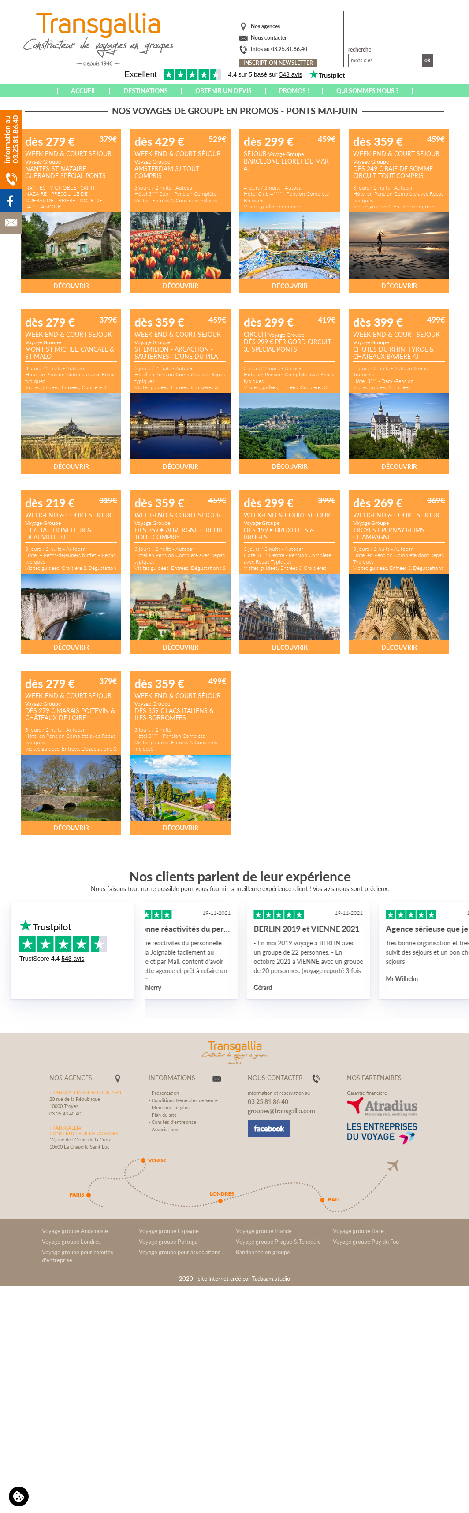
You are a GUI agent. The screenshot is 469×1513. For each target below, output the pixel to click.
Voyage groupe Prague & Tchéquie (278, 1241)
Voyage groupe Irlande (264, 1230)
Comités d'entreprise (174, 1122)
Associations (165, 1129)
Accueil (83, 90)
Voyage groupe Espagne (169, 1230)
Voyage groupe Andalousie (75, 1230)
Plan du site (164, 1115)
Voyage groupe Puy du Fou (366, 1241)
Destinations (145, 90)
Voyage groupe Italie (358, 1230)
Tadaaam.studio (271, 1278)
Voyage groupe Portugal (169, 1241)
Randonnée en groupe (263, 1252)
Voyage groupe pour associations (179, 1252)
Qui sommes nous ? (367, 90)
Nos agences (265, 26)
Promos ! (294, 90)
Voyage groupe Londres (71, 1241)
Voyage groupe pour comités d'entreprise (77, 1256)
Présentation (165, 1093)
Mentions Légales (171, 1107)
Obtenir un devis (223, 90)
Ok (427, 60)
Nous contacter (269, 37)
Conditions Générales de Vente (185, 1100)
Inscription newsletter (278, 62)
